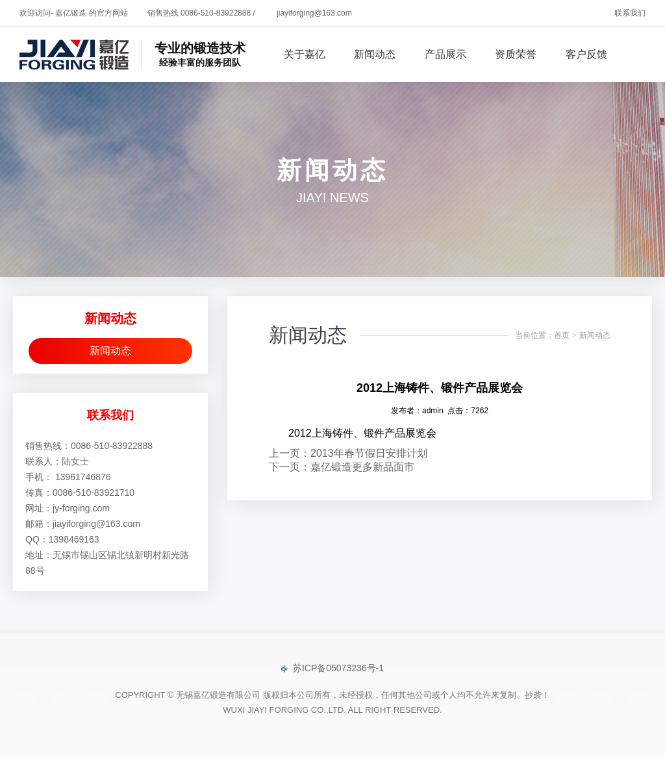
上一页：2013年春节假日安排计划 (348, 453)
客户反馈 (586, 54)
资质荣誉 (515, 54)
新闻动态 (374, 54)
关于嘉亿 (304, 54)
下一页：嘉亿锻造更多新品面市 (341, 466)
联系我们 (630, 13)
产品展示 (445, 54)
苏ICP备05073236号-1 (332, 668)
